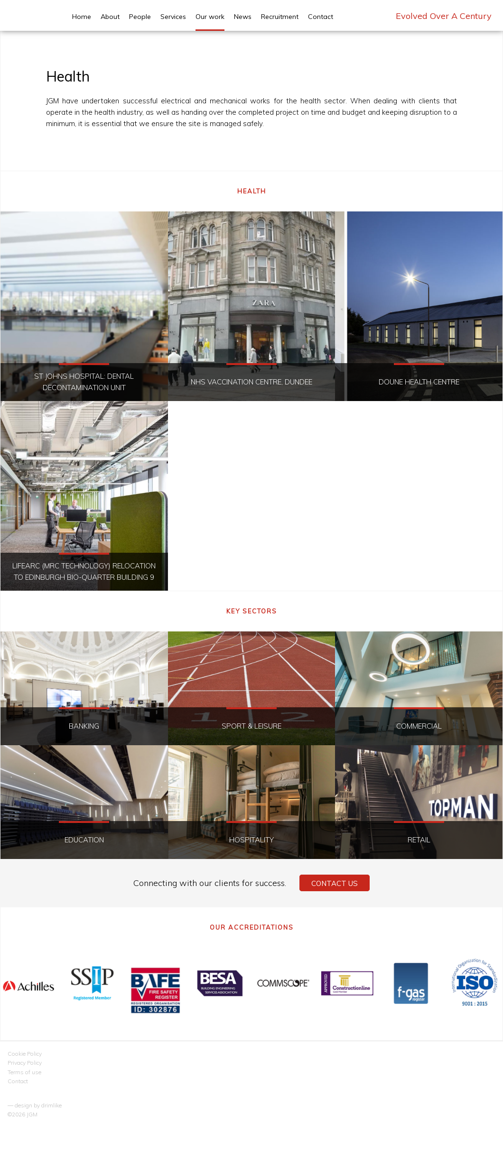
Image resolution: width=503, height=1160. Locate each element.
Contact (320, 16)
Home (81, 16)
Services (173, 16)
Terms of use (24, 1072)
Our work (210, 16)
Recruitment (279, 16)
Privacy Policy (25, 1062)
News (243, 16)
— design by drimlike (35, 1105)
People (140, 16)
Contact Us (334, 883)
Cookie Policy (25, 1053)
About (110, 16)
